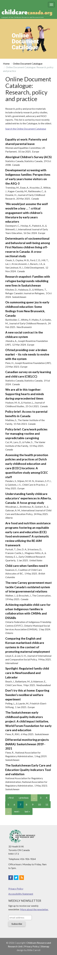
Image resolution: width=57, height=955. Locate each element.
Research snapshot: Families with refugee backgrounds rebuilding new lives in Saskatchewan (27, 281)
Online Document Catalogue (27, 63)
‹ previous (23, 797)
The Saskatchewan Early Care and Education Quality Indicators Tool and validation (28, 770)
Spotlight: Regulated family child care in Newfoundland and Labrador (27, 673)
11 (46, 804)
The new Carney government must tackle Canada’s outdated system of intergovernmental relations (28, 587)
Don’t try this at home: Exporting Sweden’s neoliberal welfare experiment (27, 695)
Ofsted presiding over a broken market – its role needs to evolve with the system (27, 354)
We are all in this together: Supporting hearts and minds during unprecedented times (24, 394)
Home (6, 63)
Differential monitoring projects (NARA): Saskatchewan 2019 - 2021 (27, 744)
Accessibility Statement (20, 893)
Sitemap (45, 946)
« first (11, 797)
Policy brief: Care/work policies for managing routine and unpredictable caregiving (26, 434)
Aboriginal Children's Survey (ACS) (28, 157)
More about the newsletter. (34, 909)
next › (17, 811)
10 (39, 804)
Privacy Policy (15, 888)
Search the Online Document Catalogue (25, 128)
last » (27, 811)
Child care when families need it (26, 565)
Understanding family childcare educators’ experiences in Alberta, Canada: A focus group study (28, 498)
